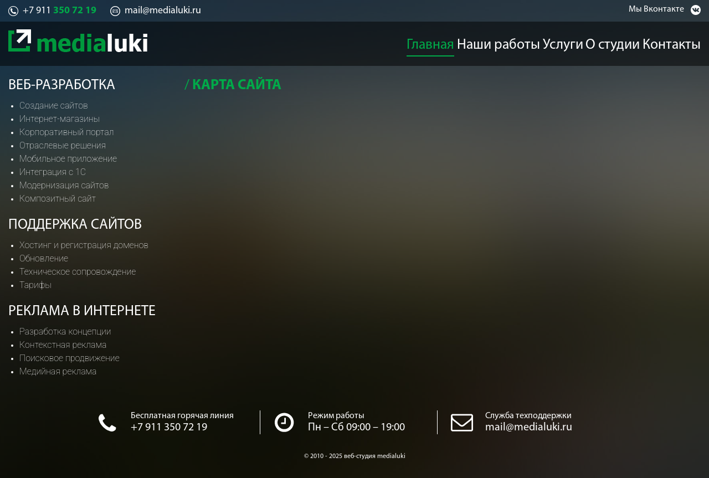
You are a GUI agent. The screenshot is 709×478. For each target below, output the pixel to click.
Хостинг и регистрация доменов (83, 245)
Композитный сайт (57, 198)
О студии (619, 42)
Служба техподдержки (528, 416)
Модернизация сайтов (64, 185)
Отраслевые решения (62, 145)
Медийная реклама (58, 371)
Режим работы (336, 416)
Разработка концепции (65, 331)
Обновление (43, 258)
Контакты (682, 42)
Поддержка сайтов (75, 225)
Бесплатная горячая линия (182, 416)
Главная (429, 42)
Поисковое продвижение (69, 358)
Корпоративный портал (66, 132)
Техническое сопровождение (77, 271)
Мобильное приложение (68, 158)
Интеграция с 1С (52, 172)
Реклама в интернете (82, 311)
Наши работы (497, 42)
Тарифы (35, 285)
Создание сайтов (53, 105)
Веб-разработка (61, 85)
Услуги (562, 42)
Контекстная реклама (62, 345)
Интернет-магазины (59, 119)
